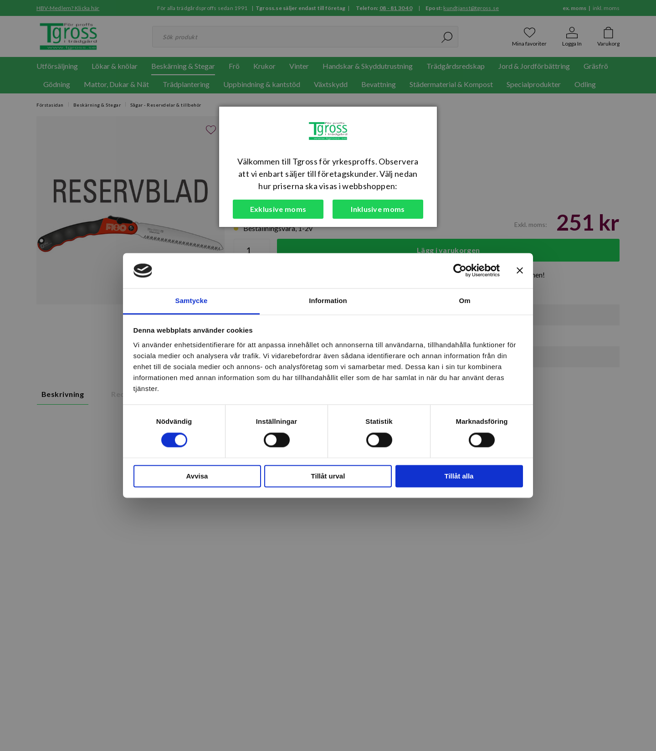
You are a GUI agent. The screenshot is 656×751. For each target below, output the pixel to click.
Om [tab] (464, 300)
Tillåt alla (459, 476)
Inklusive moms (378, 209)
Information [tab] (328, 300)
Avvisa (197, 476)
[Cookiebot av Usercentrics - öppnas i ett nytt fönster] (460, 271)
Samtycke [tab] (191, 300)
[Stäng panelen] (520, 270)
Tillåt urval (328, 476)
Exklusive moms (278, 209)
